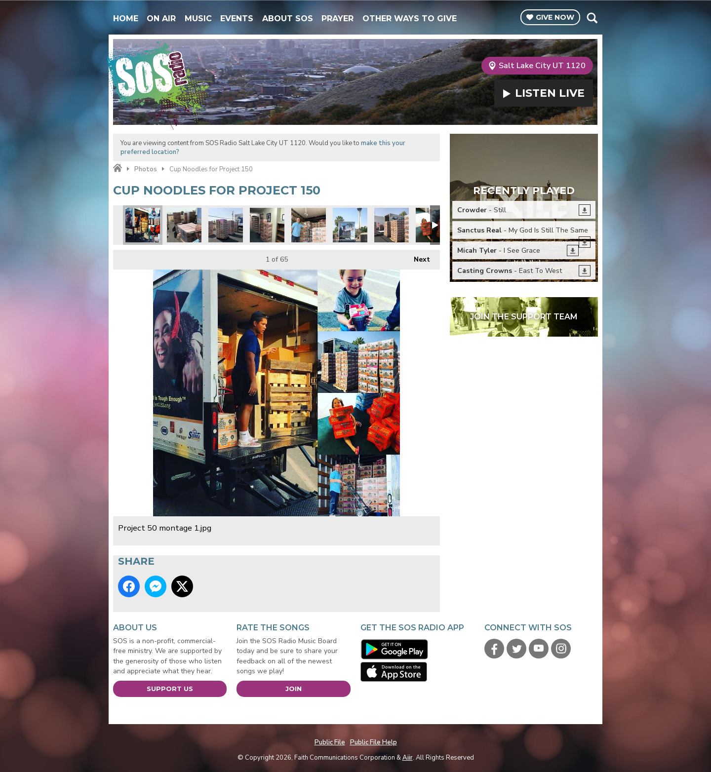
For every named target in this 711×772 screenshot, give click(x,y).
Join (293, 689)
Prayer (337, 18)
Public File (330, 742)
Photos (145, 169)
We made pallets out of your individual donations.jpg (184, 225)
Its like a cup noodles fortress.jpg (391, 225)
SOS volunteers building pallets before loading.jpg (225, 225)
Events (236, 18)
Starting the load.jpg (308, 225)
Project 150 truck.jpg (350, 225)
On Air (161, 18)
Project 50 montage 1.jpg (142, 225)
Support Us (170, 689)
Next (417, 257)
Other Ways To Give (409, 18)
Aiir (407, 757)
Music (198, 18)
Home (125, 18)
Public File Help (373, 742)
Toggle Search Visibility (591, 18)
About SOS (287, 18)
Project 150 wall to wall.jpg (267, 225)
